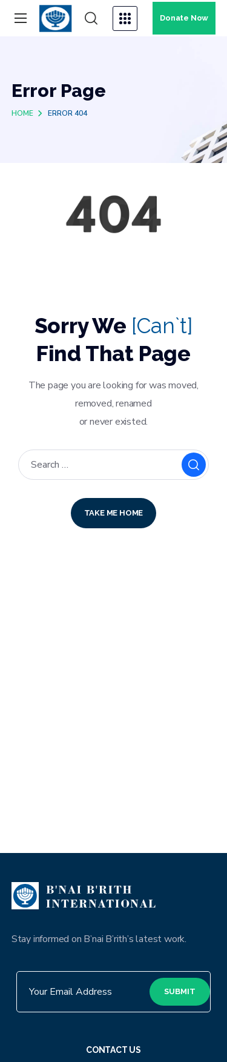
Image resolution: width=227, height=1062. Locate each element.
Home (22, 113)
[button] (91, 18)
